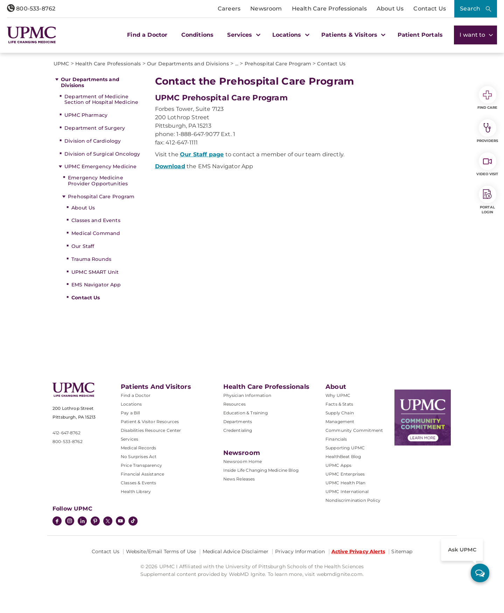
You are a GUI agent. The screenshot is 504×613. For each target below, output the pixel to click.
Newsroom (266, 8)
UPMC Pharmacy (85, 115)
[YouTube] (120, 521)
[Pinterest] (95, 521)
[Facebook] (57, 521)
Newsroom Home (242, 461)
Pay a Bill (130, 412)
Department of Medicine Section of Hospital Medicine (101, 99)
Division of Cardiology (92, 141)
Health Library (136, 491)
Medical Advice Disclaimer (236, 551)
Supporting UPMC (345, 447)
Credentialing (237, 430)
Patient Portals (420, 34)
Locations (131, 404)
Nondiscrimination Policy (353, 500)
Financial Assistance (142, 474)
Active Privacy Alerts (358, 551)
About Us (390, 8)
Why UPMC (338, 395)
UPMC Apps (338, 465)
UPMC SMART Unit (95, 272)
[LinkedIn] (82, 521)
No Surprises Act (139, 456)
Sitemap (401, 551)
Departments (237, 421)
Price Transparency (141, 465)
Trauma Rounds (91, 259)
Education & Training (245, 412)
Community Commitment (354, 430)
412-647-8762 (66, 432)
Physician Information (247, 395)
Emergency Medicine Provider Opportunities (98, 180)
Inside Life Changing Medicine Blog (261, 470)
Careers (229, 8)
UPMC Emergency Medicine (100, 166)
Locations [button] (290, 34)
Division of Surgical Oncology (102, 154)
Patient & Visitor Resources (150, 421)
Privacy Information (300, 551)
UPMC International (347, 491)
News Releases (239, 479)
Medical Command (95, 233)
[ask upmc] (480, 573)
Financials (336, 439)
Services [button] (243, 34)
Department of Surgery (94, 128)
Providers (487, 131)
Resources (234, 404)
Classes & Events (138, 482)
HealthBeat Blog (343, 456)
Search (470, 8)
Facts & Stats (339, 404)
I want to (475, 34)
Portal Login (487, 200)
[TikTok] (133, 521)
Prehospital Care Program (101, 196)
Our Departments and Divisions (90, 82)
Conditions (197, 34)
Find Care (487, 98)
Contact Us (429, 8)
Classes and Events (95, 220)
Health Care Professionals (329, 8)
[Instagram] (69, 521)
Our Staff (82, 246)
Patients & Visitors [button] (352, 34)
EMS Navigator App (96, 284)
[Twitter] (107, 521)
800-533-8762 (31, 8)
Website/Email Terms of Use (161, 551)
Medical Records (138, 447)
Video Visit (487, 164)
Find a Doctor (147, 34)
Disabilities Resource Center (151, 430)
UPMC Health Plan (346, 482)
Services (129, 439)
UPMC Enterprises (345, 474)
